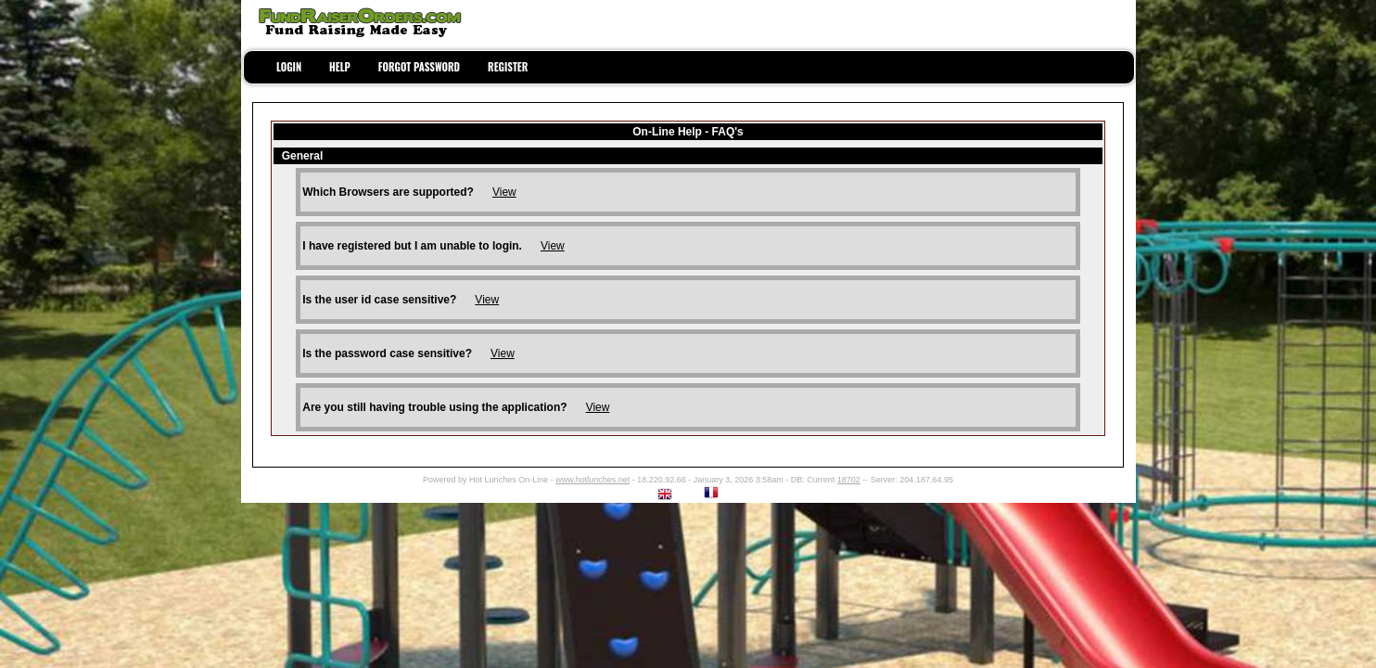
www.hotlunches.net (592, 479)
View (504, 192)
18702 (848, 479)
